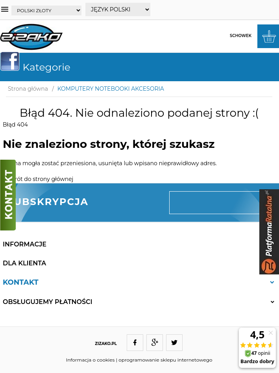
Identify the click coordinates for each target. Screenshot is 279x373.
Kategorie (38, 67)
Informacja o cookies (90, 360)
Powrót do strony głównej (38, 179)
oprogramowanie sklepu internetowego (165, 360)
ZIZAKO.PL (106, 343)
